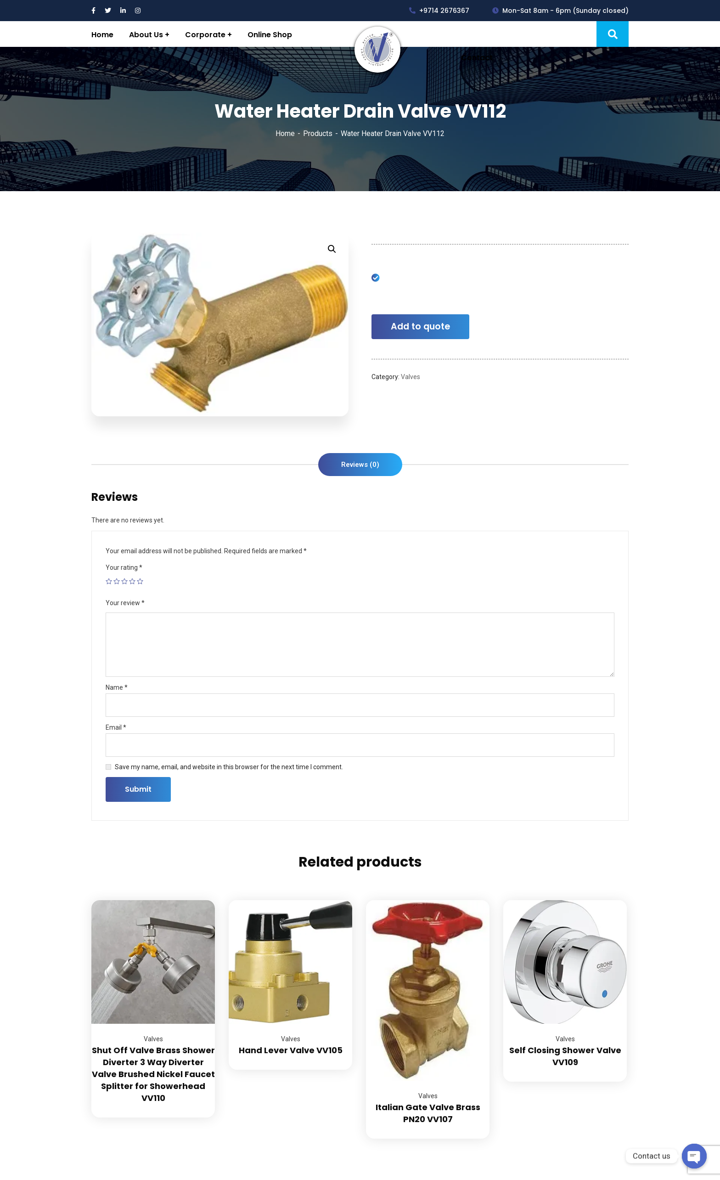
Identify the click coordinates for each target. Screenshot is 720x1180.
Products (317, 133)
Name (117, 687)
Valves (410, 376)
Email (116, 727)
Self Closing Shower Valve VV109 (565, 1056)
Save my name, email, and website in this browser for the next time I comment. (229, 767)
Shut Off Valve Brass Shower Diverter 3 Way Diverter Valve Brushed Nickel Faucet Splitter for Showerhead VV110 (153, 1074)
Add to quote (420, 326)
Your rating (124, 567)
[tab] (360, 464)
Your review (125, 603)
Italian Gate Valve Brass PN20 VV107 (428, 1113)
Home (285, 133)
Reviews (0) (360, 464)
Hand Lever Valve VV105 (291, 1050)
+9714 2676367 (439, 10)
